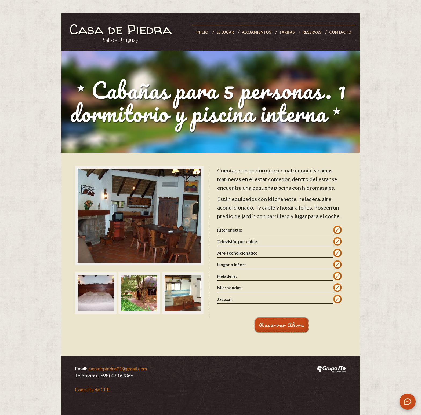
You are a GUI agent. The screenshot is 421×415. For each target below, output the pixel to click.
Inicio (202, 32)
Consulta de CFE (92, 389)
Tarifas (287, 32)
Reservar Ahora (281, 324)
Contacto (340, 32)
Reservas (312, 32)
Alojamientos (256, 32)
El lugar (225, 32)
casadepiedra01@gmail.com (117, 369)
